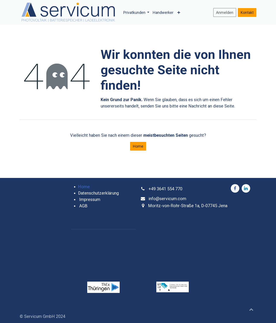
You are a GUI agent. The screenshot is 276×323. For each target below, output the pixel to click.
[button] (251, 309)
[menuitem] (136, 12)
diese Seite (223, 106)
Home (138, 146)
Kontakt (247, 12)
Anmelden (224, 12)
